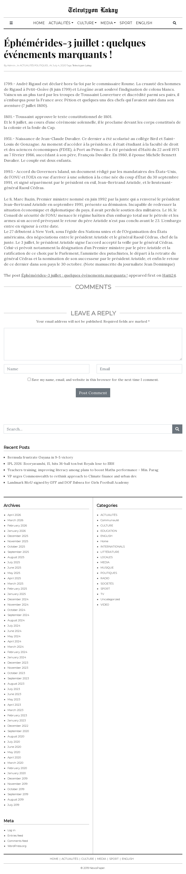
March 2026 (15, 520)
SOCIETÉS (107, 583)
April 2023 (14, 704)
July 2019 (13, 805)
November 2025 (18, 541)
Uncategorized (110, 599)
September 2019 (18, 794)
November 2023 (18, 667)
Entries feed (15, 835)
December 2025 (18, 536)
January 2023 (17, 720)
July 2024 (14, 625)
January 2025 (17, 594)
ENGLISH (144, 23)
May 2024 (14, 636)
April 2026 (14, 515)
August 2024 (16, 620)
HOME (39, 23)
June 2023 (14, 694)
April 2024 (14, 641)
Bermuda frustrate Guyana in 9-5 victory (40, 457)
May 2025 (14, 573)
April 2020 (14, 757)
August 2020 (16, 736)
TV (102, 594)
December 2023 (18, 662)
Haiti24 (169, 275)
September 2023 (18, 678)
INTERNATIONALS (113, 546)
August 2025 (16, 557)
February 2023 (17, 715)
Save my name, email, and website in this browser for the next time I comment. (95, 380)
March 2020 (15, 762)
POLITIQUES (109, 573)
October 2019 (16, 789)
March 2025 (15, 583)
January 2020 (17, 773)
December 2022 (18, 725)
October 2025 (16, 546)
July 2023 (14, 689)
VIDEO (105, 604)
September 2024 (18, 615)
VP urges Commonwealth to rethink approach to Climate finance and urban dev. (72, 476)
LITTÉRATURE (110, 552)
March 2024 (16, 646)
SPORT (126, 23)
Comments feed (18, 841)
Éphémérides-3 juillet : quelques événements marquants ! (74, 275)
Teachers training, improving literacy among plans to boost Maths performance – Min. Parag (83, 470)
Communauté (110, 520)
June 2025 (14, 567)
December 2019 (17, 778)
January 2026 (17, 531)
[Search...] (88, 429)
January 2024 (17, 657)
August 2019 (15, 799)
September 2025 (18, 552)
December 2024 (18, 599)
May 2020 (14, 752)
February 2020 (17, 768)
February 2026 (17, 525)
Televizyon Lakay (93, 9)
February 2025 (17, 588)
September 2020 (18, 731)
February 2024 (17, 652)
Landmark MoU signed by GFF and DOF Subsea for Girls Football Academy (68, 482)
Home (104, 541)
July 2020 (14, 741)
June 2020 (14, 746)
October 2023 (16, 673)
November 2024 (18, 604)
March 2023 (15, 710)
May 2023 (14, 699)
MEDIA (107, 23)
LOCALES (107, 557)
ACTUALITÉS (59, 23)
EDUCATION (109, 531)
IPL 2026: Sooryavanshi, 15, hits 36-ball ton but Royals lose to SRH (61, 463)
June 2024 (15, 631)
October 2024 (16, 610)
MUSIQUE (107, 567)
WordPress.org (17, 846)
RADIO (105, 578)
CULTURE (85, 23)
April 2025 (14, 578)
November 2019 (17, 783)
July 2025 (14, 562)
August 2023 (16, 683)
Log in (12, 830)
